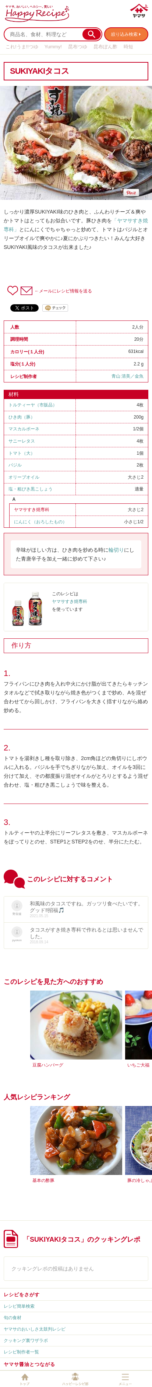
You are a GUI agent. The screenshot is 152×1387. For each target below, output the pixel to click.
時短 (128, 46)
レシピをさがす (22, 1294)
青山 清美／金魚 (128, 376)
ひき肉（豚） (21, 417)
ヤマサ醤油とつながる (29, 1364)
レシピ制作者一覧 (21, 1352)
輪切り (116, 550)
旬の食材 (12, 1317)
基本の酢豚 (43, 1180)
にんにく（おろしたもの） (40, 521)
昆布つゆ (77, 46)
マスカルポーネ (23, 428)
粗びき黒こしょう (35, 489)
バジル (15, 465)
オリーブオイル (23, 477)
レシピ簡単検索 (19, 1306)
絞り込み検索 (124, 34)
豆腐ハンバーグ (47, 1065)
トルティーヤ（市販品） (32, 405)
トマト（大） (21, 453)
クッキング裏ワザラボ (26, 1340)
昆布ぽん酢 (105, 46)
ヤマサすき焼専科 (31, 509)
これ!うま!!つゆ (22, 46)
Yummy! (53, 46)
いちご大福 (138, 1065)
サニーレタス (21, 441)
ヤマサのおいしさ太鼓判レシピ (35, 1329)
